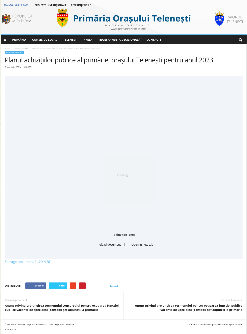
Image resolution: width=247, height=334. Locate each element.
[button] (240, 39)
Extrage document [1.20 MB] (27, 261)
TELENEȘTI (70, 39)
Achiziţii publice (14, 52)
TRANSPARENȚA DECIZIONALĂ (119, 39)
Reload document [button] (107, 244)
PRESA (88, 39)
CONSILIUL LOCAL (44, 39)
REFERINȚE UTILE (81, 5)
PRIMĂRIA (19, 39)
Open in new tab (140, 244)
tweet (114, 286)
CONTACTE (153, 39)
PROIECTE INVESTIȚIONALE (50, 5)
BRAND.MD (25, 329)
